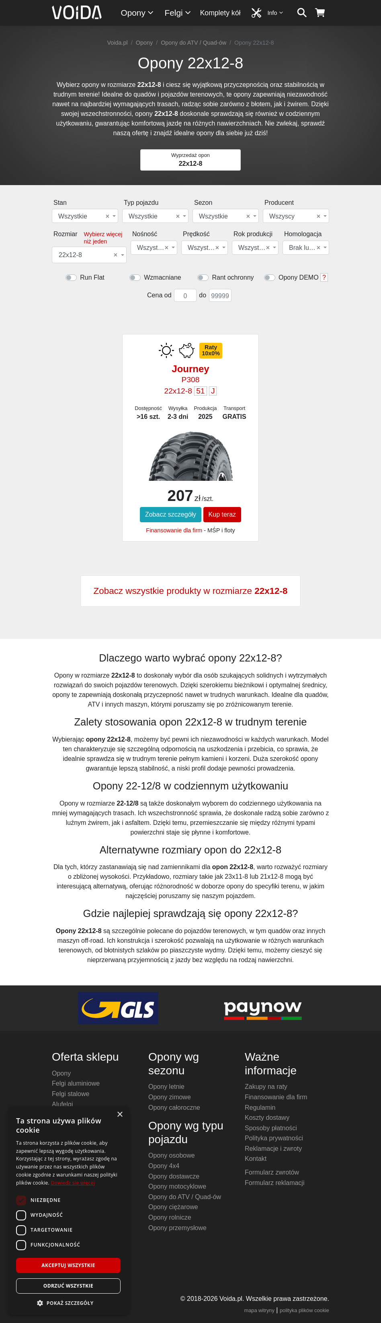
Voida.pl (117, 42)
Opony (137, 13)
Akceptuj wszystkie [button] (68, 1265)
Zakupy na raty (266, 1086)
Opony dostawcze (173, 1176)
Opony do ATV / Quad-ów (193, 42)
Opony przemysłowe (177, 1227)
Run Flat (92, 277)
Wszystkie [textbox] (83, 216)
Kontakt (255, 1158)
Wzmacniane (162, 277)
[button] (68, 1303)
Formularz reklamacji (274, 1182)
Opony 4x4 (163, 1165)
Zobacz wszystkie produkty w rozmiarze (191, 591)
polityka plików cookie (304, 1310)
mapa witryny (259, 1310)
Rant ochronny (233, 277)
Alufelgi (62, 1104)
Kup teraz (222, 514)
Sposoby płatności (271, 1128)
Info (276, 13)
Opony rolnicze (169, 1217)
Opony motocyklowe (177, 1186)
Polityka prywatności (274, 1138)
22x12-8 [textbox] (88, 255)
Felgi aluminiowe (76, 1083)
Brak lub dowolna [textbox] (305, 248)
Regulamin (260, 1107)
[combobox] (85, 216)
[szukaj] (302, 13)
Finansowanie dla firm (174, 530)
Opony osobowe (171, 1155)
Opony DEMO (299, 277)
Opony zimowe (169, 1097)
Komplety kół (220, 13)
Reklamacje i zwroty (273, 1148)
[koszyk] (320, 13)
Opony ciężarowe (173, 1206)
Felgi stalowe (70, 1093)
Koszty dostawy (267, 1117)
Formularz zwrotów (272, 1172)
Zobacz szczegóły (170, 514)
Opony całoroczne (174, 1107)
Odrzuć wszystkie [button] (68, 1285)
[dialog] (68, 1210)
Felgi (178, 13)
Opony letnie (166, 1086)
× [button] (120, 1115)
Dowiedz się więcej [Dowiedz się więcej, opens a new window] (73, 1182)
